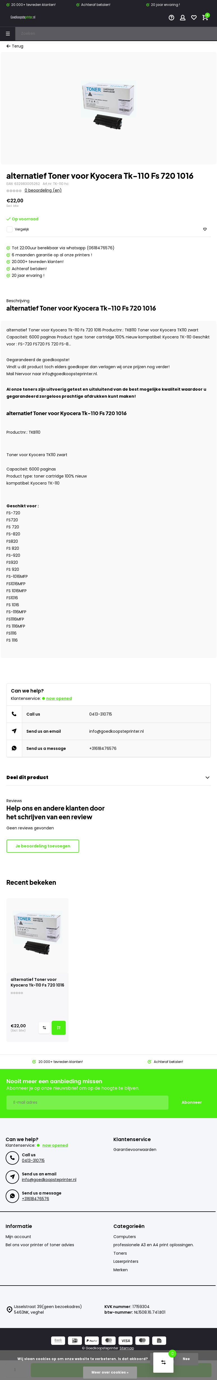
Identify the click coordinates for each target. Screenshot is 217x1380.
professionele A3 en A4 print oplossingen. (153, 1245)
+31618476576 (103, 748)
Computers (124, 1236)
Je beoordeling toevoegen (42, 846)
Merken (120, 1270)
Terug (14, 46)
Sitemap (127, 1348)
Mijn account (18, 1236)
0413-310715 (100, 714)
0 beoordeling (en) (43, 190)
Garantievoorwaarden (134, 1149)
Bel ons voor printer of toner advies (40, 1245)
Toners (120, 1253)
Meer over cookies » (110, 1372)
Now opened (59, 698)
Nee (186, 1359)
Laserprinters (125, 1261)
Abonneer (192, 1102)
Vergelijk (22, 229)
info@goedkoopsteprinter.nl (116, 731)
